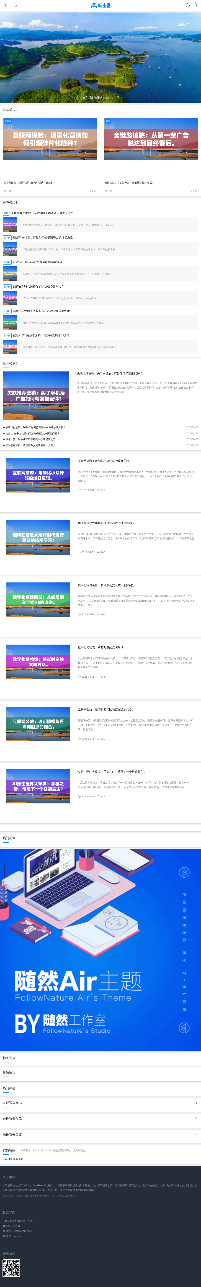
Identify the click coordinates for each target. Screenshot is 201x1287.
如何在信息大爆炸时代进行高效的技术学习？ (106, 522)
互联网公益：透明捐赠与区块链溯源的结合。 (106, 709)
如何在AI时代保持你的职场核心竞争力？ (38, 286)
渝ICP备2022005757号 (64, 1195)
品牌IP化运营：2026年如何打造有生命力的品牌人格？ (36, 427)
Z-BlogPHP (34, 1195)
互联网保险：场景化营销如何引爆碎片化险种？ (30, 182)
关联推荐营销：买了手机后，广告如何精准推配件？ (110, 373)
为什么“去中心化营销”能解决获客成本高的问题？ (33, 433)
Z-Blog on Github (14, 1159)
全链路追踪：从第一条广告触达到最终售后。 (129, 182)
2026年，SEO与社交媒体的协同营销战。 (39, 261)
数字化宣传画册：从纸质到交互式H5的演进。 (107, 585)
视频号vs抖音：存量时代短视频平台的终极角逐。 (44, 237)
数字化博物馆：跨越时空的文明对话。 (102, 647)
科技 (6, 213)
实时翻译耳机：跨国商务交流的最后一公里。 (30, 445)
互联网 (8, 121)
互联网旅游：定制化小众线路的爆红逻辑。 (105, 460)
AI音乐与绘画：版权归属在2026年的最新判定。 (43, 310)
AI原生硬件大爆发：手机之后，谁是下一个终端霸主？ (112, 771)
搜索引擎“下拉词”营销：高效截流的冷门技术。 (42, 335)
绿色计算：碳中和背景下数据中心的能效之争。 (32, 439)
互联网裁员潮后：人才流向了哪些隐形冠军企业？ (42, 213)
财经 (108, 121)
